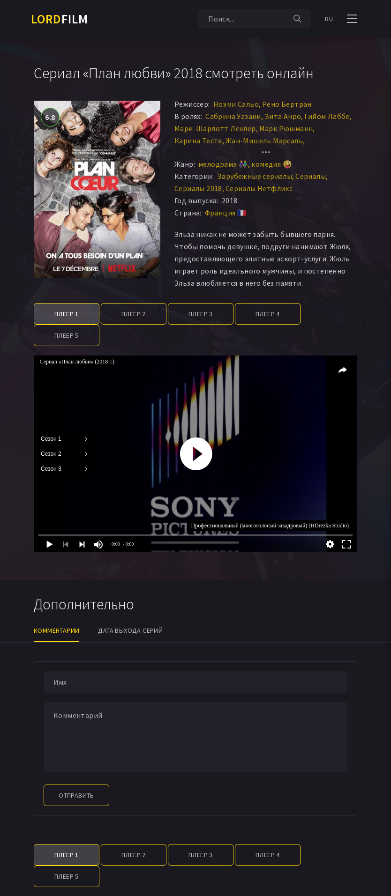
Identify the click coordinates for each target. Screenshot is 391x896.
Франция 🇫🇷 (226, 212)
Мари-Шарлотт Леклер (215, 128)
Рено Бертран (287, 104)
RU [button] (329, 19)
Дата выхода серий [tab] (130, 630)
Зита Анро (282, 116)
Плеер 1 (66, 314)
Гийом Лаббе (326, 116)
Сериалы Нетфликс (259, 188)
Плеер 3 (200, 314)
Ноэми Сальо (236, 104)
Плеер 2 (133, 314)
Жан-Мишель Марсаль (264, 140)
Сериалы (310, 176)
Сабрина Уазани (233, 116)
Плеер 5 (66, 335)
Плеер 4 (268, 314)
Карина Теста (198, 140)
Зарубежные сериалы (254, 176)
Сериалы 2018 (198, 188)
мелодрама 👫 (223, 164)
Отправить (76, 795)
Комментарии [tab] (56, 630)
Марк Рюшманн (286, 128)
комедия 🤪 (271, 164)
